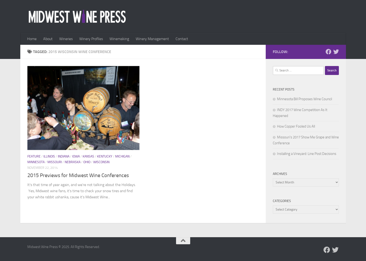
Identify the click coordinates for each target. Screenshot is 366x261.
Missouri (54, 162)
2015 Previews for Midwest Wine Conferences (78, 175)
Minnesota (36, 162)
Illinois (49, 156)
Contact (182, 39)
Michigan (122, 156)
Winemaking (119, 39)
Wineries (66, 39)
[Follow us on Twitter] (336, 51)
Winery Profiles (91, 39)
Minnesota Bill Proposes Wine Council (304, 99)
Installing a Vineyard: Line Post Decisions (306, 154)
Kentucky (104, 156)
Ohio (86, 162)
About (48, 39)
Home (32, 39)
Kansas (88, 156)
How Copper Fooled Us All (296, 126)
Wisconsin (101, 162)
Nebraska (72, 162)
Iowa (76, 156)
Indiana (63, 156)
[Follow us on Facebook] (328, 51)
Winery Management (152, 39)
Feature (34, 156)
